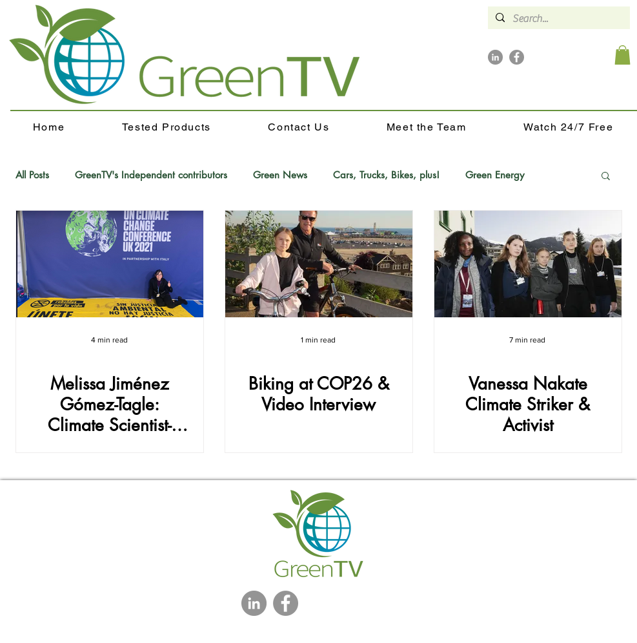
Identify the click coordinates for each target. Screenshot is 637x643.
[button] (622, 55)
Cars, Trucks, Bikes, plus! (386, 175)
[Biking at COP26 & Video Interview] (318, 264)
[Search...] (557, 18)
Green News (280, 175)
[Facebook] (516, 57)
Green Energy (494, 175)
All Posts (32, 175)
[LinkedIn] (495, 57)
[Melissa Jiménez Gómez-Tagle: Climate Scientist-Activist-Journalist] (109, 264)
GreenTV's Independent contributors (151, 175)
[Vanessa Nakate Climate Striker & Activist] (528, 264)
